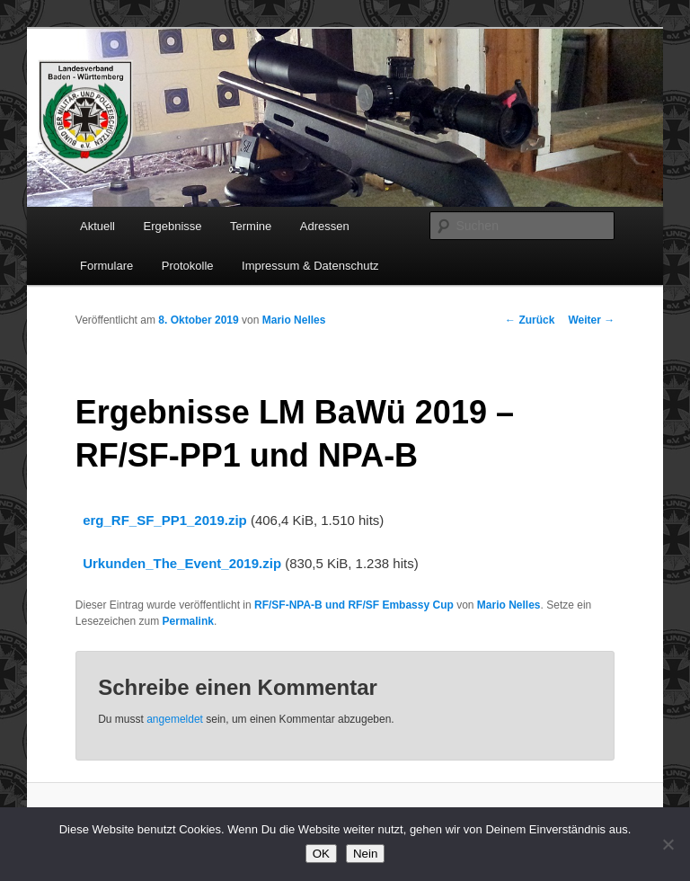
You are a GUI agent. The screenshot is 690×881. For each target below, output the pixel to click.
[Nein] (668, 844)
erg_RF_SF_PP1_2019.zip (165, 520)
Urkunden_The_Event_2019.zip (182, 563)
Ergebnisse (173, 226)
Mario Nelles (294, 320)
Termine (250, 226)
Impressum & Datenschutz (310, 265)
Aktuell (97, 226)
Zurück (529, 320)
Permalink (188, 621)
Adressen (324, 226)
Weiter (591, 320)
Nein (365, 853)
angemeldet (174, 719)
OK (321, 853)
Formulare (106, 265)
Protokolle (188, 265)
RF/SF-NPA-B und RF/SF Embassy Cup (354, 605)
